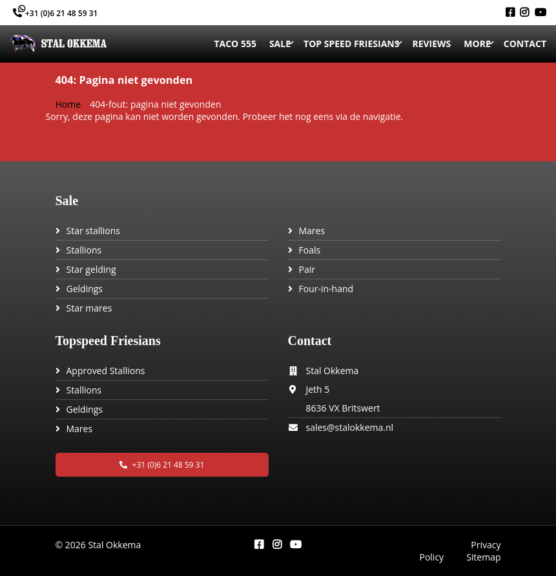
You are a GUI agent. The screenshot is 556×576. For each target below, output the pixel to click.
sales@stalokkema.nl (350, 427)
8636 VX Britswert (343, 408)
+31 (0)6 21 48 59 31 (55, 13)
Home (68, 104)
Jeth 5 (318, 389)
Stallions (84, 250)
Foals (310, 250)
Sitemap (483, 557)
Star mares (89, 308)
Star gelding (91, 269)
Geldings (85, 289)
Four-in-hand (326, 289)
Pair (307, 269)
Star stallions (94, 230)
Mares (312, 230)
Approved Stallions (106, 370)
